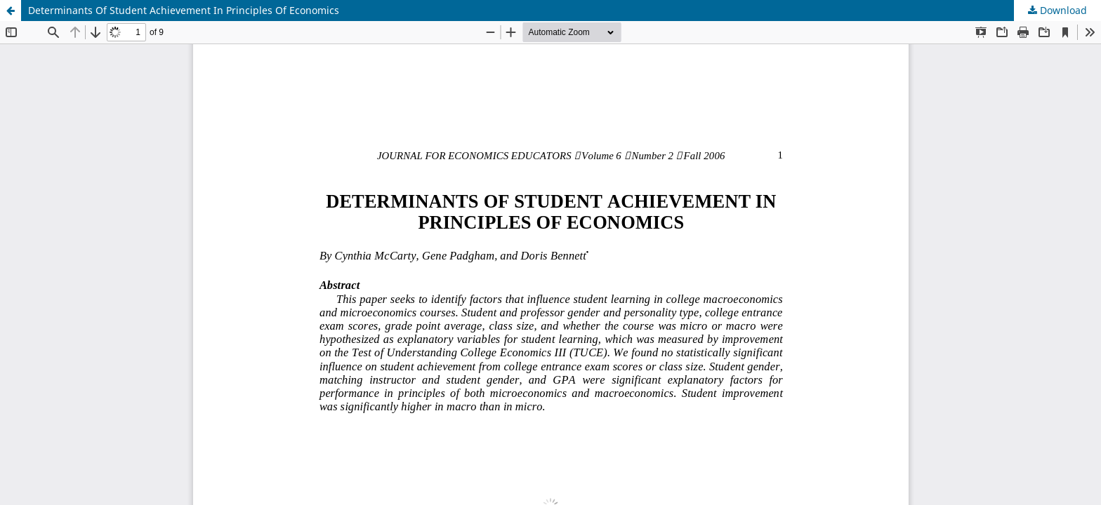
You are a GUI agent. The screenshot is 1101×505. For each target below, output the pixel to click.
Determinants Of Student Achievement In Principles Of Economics (183, 10)
